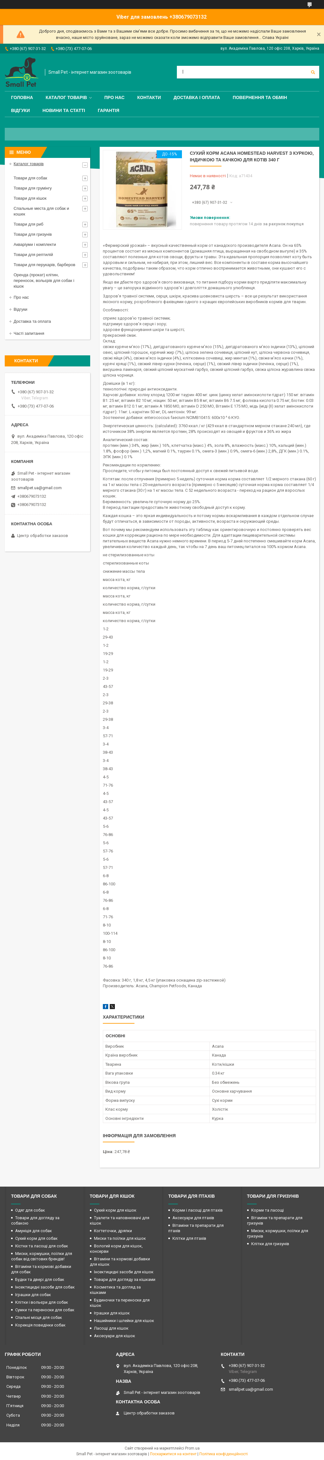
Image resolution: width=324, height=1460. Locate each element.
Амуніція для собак (33, 1230)
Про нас (114, 97)
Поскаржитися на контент (173, 1454)
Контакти (149, 97)
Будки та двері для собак (39, 1279)
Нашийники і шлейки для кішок (124, 1320)
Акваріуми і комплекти (35, 244)
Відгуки (20, 110)
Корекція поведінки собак (40, 1325)
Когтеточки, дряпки (113, 1230)
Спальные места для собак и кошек (41, 211)
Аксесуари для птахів (193, 1217)
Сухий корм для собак (36, 1238)
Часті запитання (29, 333)
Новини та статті (63, 110)
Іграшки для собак (33, 1294)
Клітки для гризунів (270, 1243)
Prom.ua (192, 1448)
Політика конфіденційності (223, 1454)
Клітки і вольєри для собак (41, 1302)
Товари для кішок (30, 198)
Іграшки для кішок (112, 1313)
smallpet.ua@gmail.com (39, 487)
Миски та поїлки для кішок (120, 1238)
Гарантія (108, 110)
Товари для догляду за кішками (124, 1279)
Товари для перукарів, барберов (44, 264)
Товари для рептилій (33, 254)
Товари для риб (28, 224)
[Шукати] (313, 72)
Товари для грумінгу (33, 188)
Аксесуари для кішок (114, 1335)
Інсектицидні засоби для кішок (123, 1272)
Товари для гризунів (33, 234)
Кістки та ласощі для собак (41, 1246)
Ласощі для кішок (111, 1328)
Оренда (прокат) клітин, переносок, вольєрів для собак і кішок (44, 280)
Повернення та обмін (260, 97)
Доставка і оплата (197, 97)
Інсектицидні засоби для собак (45, 1287)
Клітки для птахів (189, 1238)
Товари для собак (30, 178)
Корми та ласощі (267, 1210)
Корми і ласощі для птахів (197, 1210)
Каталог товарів (66, 97)
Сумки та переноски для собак (44, 1309)
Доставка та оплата (32, 321)
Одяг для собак (30, 1210)
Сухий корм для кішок (115, 1210)
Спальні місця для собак (38, 1317)
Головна (22, 97)
